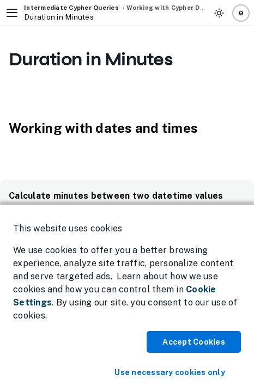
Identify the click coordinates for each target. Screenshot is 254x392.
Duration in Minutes (59, 17)
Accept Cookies (193, 342)
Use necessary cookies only (169, 372)
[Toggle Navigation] (12, 13)
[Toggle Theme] (219, 13)
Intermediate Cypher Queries (71, 7)
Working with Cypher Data (168, 7)
